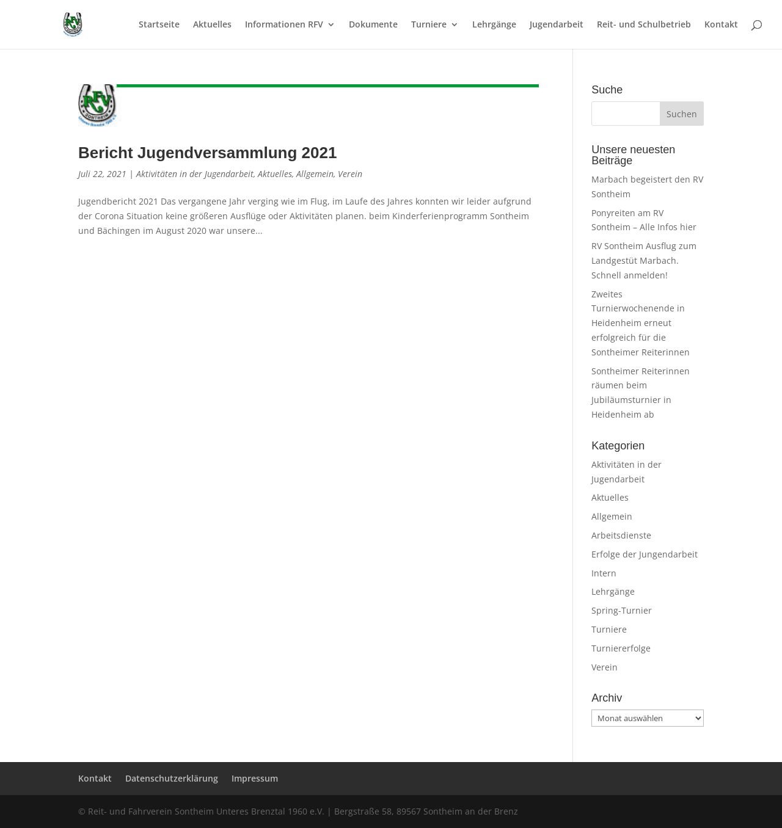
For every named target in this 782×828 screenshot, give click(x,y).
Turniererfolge (621, 648)
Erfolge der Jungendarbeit (644, 554)
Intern (603, 573)
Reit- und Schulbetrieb (644, 25)
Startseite (159, 25)
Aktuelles (212, 25)
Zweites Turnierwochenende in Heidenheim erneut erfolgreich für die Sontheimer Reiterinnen (640, 323)
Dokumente (373, 25)
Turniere (429, 25)
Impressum (255, 778)
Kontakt (721, 25)
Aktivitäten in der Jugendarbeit (195, 174)
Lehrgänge (494, 25)
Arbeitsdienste (621, 535)
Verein (350, 174)
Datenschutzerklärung (171, 778)
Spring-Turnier (621, 610)
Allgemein (315, 174)
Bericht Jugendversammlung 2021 (207, 152)
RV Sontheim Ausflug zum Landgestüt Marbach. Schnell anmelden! (643, 260)
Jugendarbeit (556, 25)
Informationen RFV (284, 25)
